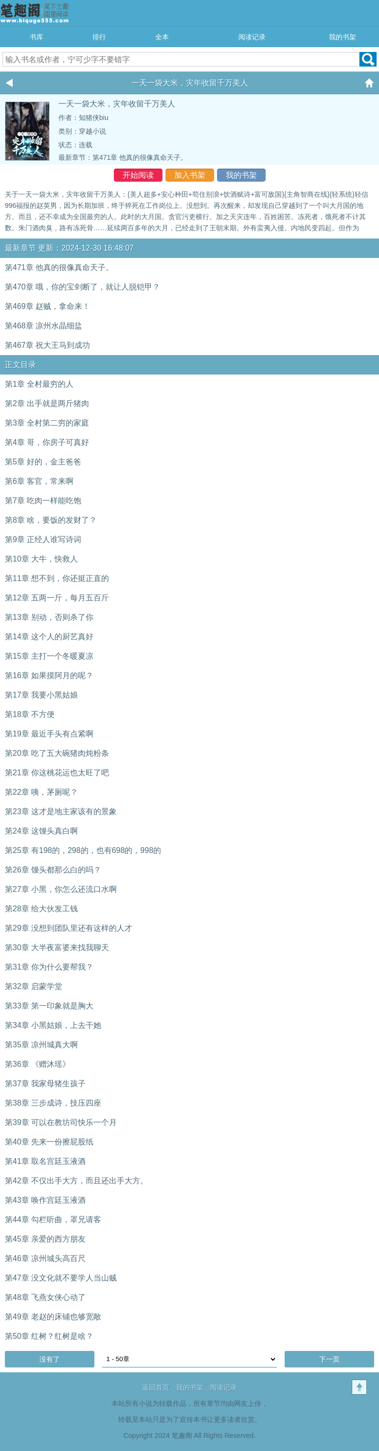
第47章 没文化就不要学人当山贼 (61, 1278)
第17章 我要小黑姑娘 (41, 695)
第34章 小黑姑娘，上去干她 (53, 1025)
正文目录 (20, 364)
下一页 (329, 1359)
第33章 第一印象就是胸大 (49, 1006)
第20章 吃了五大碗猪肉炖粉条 (57, 753)
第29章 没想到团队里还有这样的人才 (68, 928)
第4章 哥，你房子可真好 (47, 442)
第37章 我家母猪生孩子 (45, 1083)
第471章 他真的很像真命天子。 (139, 157)
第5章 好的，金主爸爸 (43, 462)
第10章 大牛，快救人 (41, 559)
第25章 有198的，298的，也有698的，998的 (83, 850)
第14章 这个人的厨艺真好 (49, 636)
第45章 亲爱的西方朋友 (45, 1239)
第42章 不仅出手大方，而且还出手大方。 (76, 1181)
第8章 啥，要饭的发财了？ (51, 520)
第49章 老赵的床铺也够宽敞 (53, 1317)
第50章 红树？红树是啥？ (49, 1336)
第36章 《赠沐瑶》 (37, 1064)
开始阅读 (138, 175)
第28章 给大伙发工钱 (41, 909)
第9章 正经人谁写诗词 (43, 539)
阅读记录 (252, 37)
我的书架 (342, 37)
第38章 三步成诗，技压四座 (53, 1103)
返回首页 (155, 1387)
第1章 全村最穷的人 (39, 384)
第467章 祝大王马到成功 (47, 345)
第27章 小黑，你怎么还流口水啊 (61, 889)
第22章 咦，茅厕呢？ (41, 792)
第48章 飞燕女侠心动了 (45, 1297)
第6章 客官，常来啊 (39, 481)
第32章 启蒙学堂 (33, 986)
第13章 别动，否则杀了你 (49, 617)
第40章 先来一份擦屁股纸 (49, 1142)
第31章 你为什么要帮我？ (49, 967)
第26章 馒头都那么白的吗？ (53, 870)
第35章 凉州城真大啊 (41, 1045)
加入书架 (189, 175)
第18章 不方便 (29, 714)
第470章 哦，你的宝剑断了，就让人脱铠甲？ (82, 287)
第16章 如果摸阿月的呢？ (49, 675)
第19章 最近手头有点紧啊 (49, 734)
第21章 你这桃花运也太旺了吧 (57, 772)
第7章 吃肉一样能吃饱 (43, 500)
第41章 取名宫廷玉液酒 (45, 1161)
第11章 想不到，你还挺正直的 (57, 578)
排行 (99, 37)
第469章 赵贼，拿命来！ (47, 306)
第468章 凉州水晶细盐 (43, 326)
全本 (162, 37)
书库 (36, 37)
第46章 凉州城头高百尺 (45, 1258)
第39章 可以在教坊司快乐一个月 (61, 1122)
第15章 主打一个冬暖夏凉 (49, 656)
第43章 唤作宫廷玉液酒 (45, 1200)
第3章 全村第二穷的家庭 (47, 423)
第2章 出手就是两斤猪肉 (47, 403)
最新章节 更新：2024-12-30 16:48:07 (69, 248)
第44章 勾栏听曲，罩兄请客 (53, 1219)
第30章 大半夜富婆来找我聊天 (57, 947)
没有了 (49, 1359)
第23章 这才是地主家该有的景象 (61, 811)
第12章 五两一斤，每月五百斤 (57, 598)
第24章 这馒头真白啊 (41, 831)
